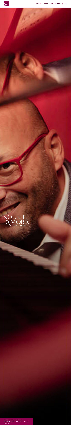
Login (46, 4)
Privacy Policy (8, 421)
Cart (51, 4)
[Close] (28, 421)
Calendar (39, 4)
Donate (57, 4)
